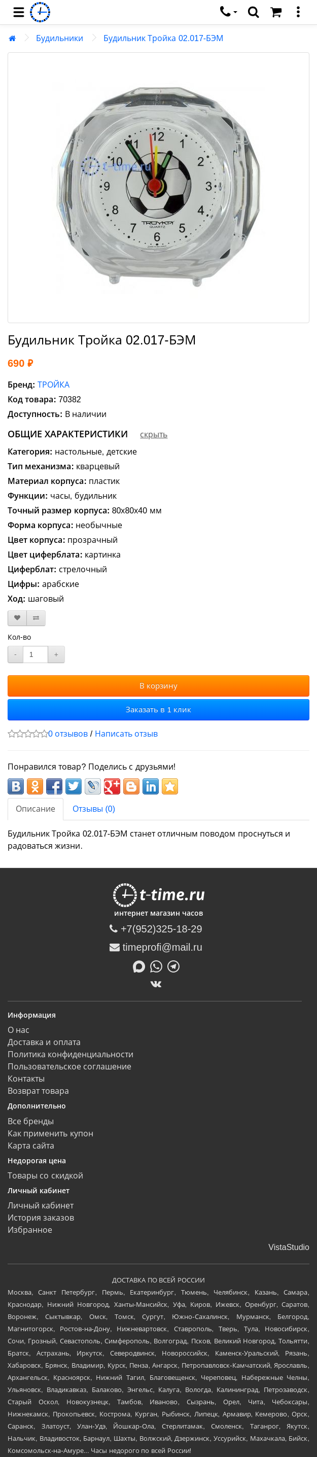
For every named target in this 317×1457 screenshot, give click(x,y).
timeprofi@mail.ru (156, 947)
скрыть (153, 434)
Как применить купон (50, 1133)
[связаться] (228, 12)
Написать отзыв (126, 734)
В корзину (158, 685)
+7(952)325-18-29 (156, 928)
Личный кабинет (41, 1205)
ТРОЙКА (53, 384)
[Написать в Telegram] (176, 965)
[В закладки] (17, 618)
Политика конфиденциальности (70, 1054)
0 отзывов (68, 734)
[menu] (19, 12)
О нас (18, 1030)
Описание (35, 809)
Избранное (30, 1230)
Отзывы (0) (94, 809)
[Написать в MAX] (141, 965)
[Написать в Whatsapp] (158, 965)
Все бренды (31, 1121)
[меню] (298, 12)
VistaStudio (288, 1247)
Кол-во (19, 637)
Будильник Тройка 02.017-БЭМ (163, 38)
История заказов (41, 1217)
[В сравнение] (36, 618)
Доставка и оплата (44, 1042)
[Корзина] (276, 12)
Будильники (59, 38)
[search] (253, 12)
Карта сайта (31, 1145)
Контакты (26, 1078)
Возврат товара (38, 1091)
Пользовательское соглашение (69, 1066)
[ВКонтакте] (158, 983)
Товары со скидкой (45, 1175)
